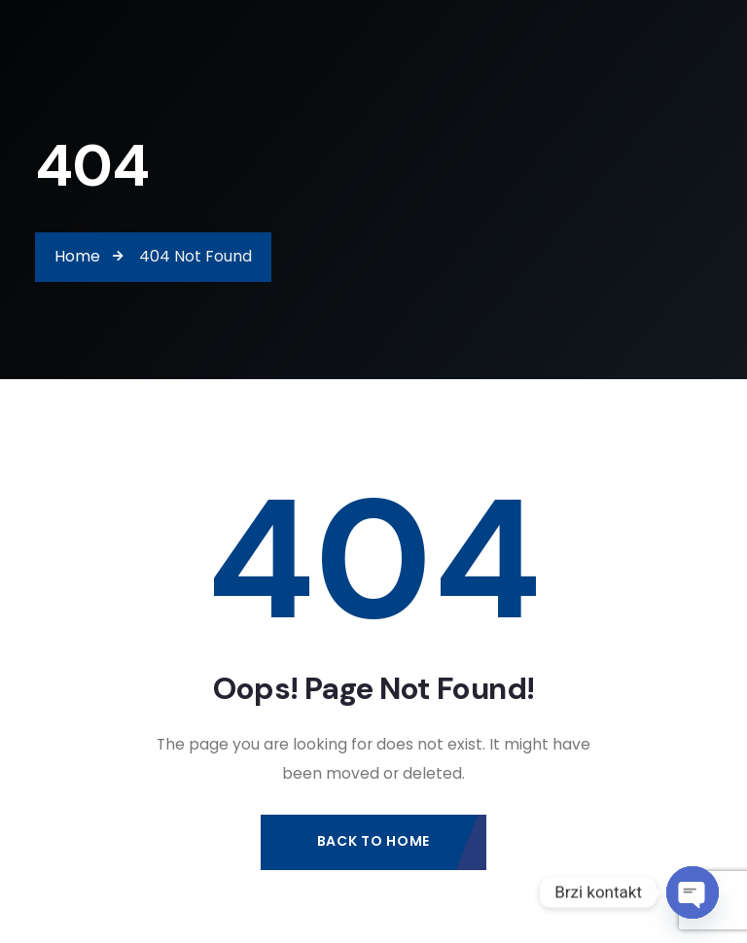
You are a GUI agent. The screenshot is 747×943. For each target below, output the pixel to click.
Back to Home (373, 841)
